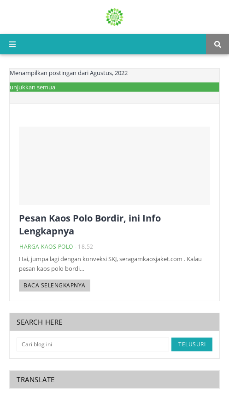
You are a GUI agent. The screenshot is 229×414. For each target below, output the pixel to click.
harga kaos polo (46, 247)
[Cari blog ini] (93, 344)
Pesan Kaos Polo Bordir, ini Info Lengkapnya (90, 224)
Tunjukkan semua (30, 87)
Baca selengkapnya (54, 285)
